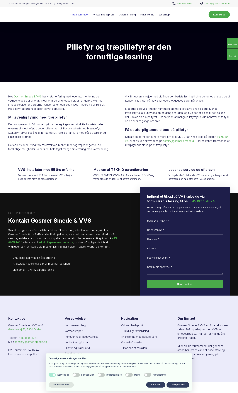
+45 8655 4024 (184, 3)
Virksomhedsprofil (103, 14)
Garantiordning (127, 14)
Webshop (164, 14)
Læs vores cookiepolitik (22, 354)
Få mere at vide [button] (61, 384)
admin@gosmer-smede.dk (217, 3)
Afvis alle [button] (155, 384)
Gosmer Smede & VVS (28, 96)
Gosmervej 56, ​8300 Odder (24, 329)
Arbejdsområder (79, 14)
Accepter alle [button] (178, 384)
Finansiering (147, 14)
